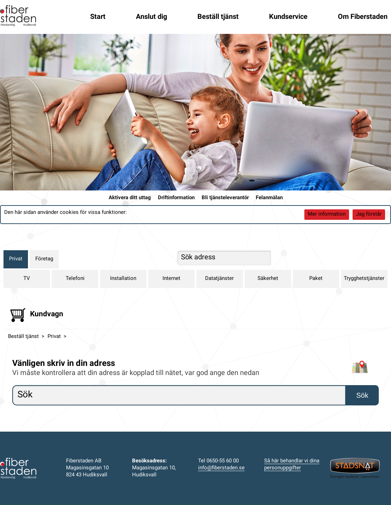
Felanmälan (269, 198)
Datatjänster (219, 278)
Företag (44, 259)
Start (98, 17)
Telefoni (75, 278)
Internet (171, 278)
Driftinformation (176, 198)
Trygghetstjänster (364, 278)
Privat (15, 259)
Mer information (327, 214)
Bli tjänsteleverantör (225, 198)
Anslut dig (151, 17)
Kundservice (288, 17)
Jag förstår (369, 214)
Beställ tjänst (218, 17)
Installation (123, 278)
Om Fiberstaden (363, 17)
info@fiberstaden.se (221, 468)
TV (26, 278)
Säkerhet (268, 278)
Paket (316, 278)
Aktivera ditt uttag (130, 198)
